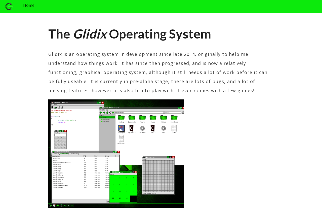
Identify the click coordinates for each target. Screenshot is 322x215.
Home (28, 5)
